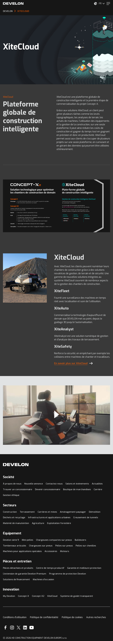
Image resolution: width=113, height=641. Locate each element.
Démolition (94, 511)
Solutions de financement (16, 579)
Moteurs (64, 551)
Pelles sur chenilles (86, 545)
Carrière (98, 489)
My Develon (9, 596)
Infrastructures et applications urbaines (49, 517)
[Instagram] (12, 627)
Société (8, 477)
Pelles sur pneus (64, 545)
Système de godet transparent (76, 596)
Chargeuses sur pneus (40, 545)
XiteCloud (52, 596)
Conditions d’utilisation (14, 617)
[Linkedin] (25, 627)
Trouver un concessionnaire (17, 489)
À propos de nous (12, 483)
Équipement (12, 533)
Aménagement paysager (73, 511)
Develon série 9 (11, 539)
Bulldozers (80, 539)
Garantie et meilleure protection (84, 568)
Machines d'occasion (43, 579)
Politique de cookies (72, 617)
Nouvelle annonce (33, 483)
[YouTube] (31, 627)
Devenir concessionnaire (47, 489)
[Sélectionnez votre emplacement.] (95, 3)
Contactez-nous (54, 483)
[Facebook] (5, 627)
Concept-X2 (38, 596)
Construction (10, 511)
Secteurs (9, 505)
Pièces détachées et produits (18, 568)
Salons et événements (77, 483)
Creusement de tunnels (85, 517)
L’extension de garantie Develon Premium (24, 573)
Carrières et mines (47, 511)
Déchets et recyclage (14, 517)
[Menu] (108, 3)
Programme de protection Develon (67, 573)
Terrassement (27, 511)
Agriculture (38, 523)
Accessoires (51, 551)
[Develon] (13, 3)
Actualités (97, 483)
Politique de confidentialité (44, 617)
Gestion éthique (11, 495)
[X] (18, 627)
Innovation (11, 589)
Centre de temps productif (50, 568)
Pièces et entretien (17, 561)
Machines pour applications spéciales (22, 551)
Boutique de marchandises (77, 489)
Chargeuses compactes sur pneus (54, 539)
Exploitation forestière (59, 523)
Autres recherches (96, 617)
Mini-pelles (27, 539)
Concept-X (23, 596)
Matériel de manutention (16, 523)
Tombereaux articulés (14, 545)
